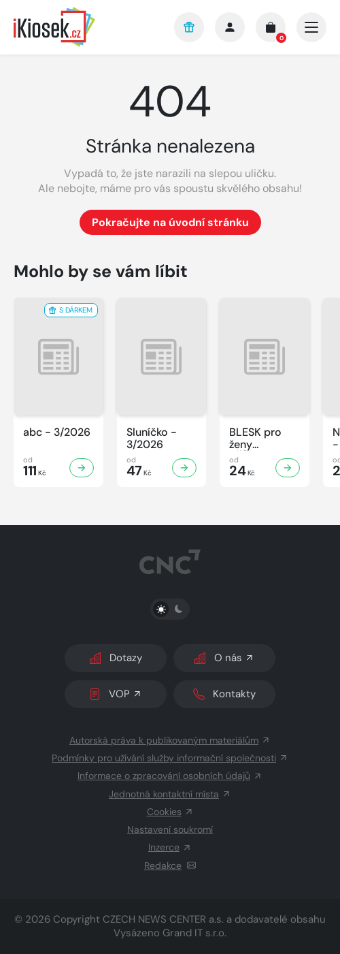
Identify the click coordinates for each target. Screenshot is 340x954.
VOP (115, 694)
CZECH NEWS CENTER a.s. (163, 919)
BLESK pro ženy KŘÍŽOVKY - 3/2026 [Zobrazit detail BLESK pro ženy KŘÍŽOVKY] (259, 438)
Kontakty (224, 694)
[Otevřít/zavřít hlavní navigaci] (311, 27)
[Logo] (84, 27)
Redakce (170, 865)
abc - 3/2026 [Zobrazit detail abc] (56, 432)
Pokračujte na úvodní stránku (170, 222)
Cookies (170, 812)
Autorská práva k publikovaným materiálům (170, 740)
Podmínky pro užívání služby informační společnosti (170, 758)
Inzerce (170, 847)
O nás (224, 658)
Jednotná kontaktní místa (170, 794)
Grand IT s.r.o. (194, 933)
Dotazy (116, 658)
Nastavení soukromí (170, 829)
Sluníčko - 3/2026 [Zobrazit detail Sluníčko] (151, 438)
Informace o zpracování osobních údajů (170, 775)
